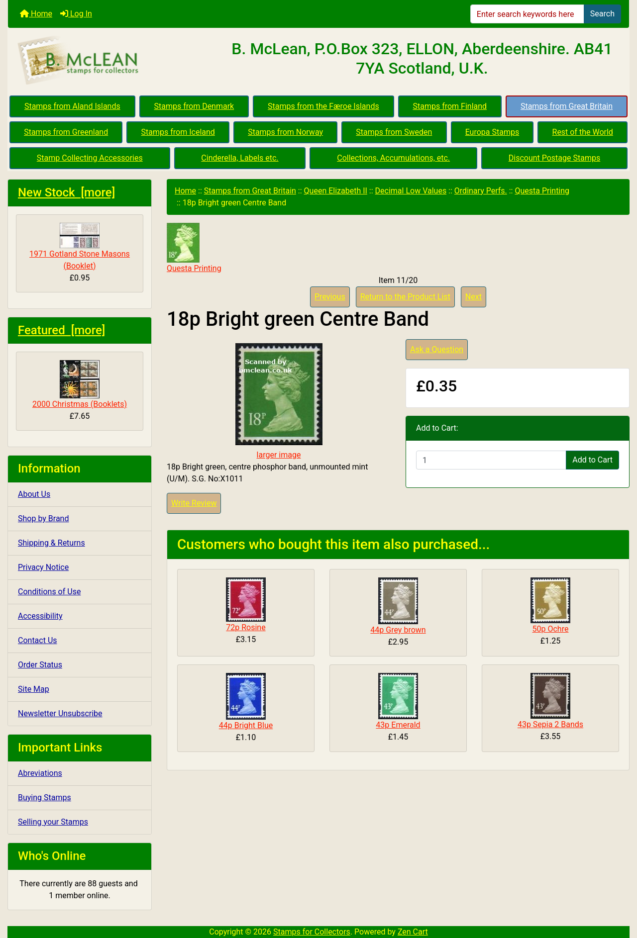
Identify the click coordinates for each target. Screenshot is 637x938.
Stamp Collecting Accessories (90, 158)
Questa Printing (542, 190)
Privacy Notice (43, 567)
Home (36, 13)
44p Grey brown (397, 630)
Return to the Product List (405, 296)
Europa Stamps (492, 132)
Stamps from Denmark (194, 106)
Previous (330, 296)
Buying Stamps (44, 797)
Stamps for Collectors (311, 932)
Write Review (193, 503)
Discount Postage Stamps (554, 158)
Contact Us (37, 640)
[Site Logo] (111, 61)
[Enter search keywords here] (527, 13)
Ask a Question (436, 349)
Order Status (40, 664)
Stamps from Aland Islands (72, 106)
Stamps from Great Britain (567, 106)
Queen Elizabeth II (335, 190)
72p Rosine (245, 627)
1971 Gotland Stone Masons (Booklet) (79, 247)
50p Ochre (550, 629)
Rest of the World (582, 132)
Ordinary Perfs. (480, 190)
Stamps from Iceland (178, 132)
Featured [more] (61, 330)
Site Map (33, 689)
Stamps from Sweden (394, 132)
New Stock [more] (66, 192)
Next (473, 296)
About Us (34, 494)
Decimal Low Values (411, 190)
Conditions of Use (49, 591)
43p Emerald (398, 725)
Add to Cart (592, 460)
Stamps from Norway (285, 132)
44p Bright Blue (246, 725)
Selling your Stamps (53, 822)
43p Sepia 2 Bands (550, 724)
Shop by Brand (43, 518)
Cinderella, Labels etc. (239, 158)
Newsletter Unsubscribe (60, 713)
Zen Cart (413, 932)
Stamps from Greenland (66, 132)
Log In (76, 13)
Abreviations (40, 773)
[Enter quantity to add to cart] (491, 460)
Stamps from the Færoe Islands (323, 106)
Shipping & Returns (51, 543)
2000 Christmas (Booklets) (79, 384)
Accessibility (40, 616)
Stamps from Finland (450, 106)
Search (602, 13)
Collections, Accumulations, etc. (393, 158)
